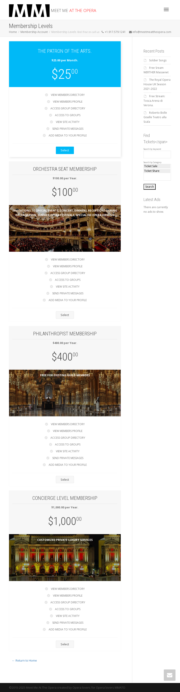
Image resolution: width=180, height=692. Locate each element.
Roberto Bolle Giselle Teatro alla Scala (155, 117)
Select (65, 150)
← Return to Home (24, 660)
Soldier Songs (157, 60)
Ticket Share (157, 171)
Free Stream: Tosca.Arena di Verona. (154, 100)
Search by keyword (152, 149)
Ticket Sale (157, 166)
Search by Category (153, 162)
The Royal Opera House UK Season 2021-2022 (157, 84)
